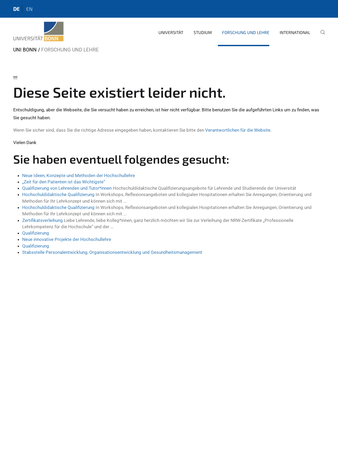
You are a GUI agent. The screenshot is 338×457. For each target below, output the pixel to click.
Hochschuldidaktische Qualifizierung (58, 194)
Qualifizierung (35, 233)
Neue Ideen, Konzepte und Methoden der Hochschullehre (78, 175)
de (16, 9)
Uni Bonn (25, 50)
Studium (203, 32)
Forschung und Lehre (245, 32)
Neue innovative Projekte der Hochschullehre (66, 239)
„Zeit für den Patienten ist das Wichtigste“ (63, 181)
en (29, 9)
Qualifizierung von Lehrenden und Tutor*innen (67, 188)
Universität (170, 32)
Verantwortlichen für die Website (237, 130)
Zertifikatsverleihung (42, 220)
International (295, 32)
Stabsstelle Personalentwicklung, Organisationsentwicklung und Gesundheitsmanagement (112, 252)
